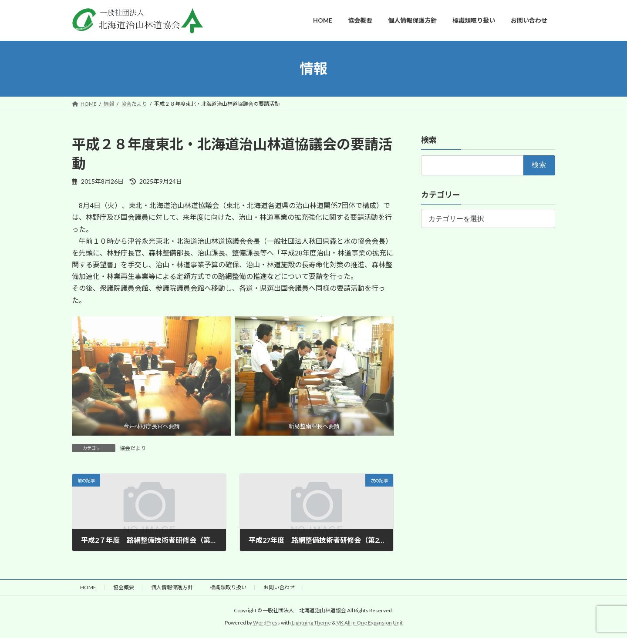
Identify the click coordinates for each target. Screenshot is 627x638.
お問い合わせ (279, 587)
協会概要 (123, 587)
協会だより (133, 448)
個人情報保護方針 (172, 587)
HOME (88, 587)
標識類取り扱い (228, 587)
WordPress (266, 623)
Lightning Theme (311, 623)
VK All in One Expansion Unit (370, 623)
